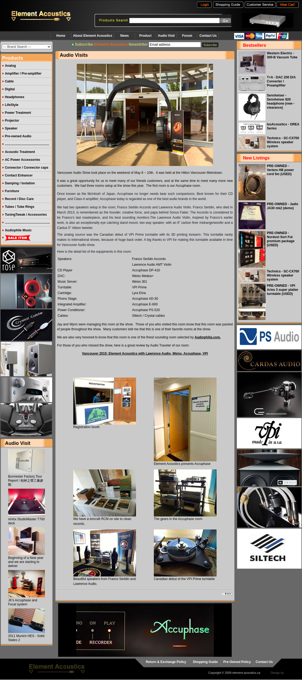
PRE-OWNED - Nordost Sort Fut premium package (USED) (280, 239)
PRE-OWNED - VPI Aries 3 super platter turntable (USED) (282, 290)
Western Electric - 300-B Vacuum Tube (282, 55)
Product (145, 36)
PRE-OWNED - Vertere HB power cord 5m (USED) (280, 170)
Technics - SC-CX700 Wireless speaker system (283, 142)
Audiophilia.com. (208, 337)
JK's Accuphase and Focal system (22, 602)
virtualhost (291, 672)
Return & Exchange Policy (166, 662)
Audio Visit (166, 36)
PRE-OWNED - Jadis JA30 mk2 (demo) (282, 206)
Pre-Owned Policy (237, 662)
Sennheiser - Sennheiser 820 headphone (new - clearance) (280, 101)
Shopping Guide (205, 662)
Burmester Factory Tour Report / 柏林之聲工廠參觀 (25, 480)
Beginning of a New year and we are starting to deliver (26, 562)
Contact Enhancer (19, 175)
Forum (187, 36)
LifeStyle (11, 105)
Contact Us (208, 36)
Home (60, 36)
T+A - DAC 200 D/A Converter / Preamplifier (281, 81)
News (124, 36)
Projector (12, 120)
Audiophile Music (18, 230)
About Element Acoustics (92, 36)
